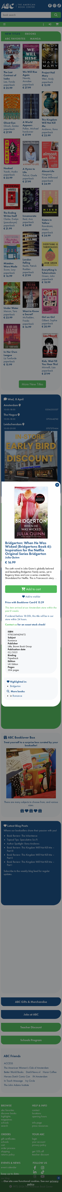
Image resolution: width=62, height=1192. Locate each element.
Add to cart (31, 589)
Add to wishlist (31, 596)
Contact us (11, 624)
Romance (17, 695)
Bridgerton (15, 686)
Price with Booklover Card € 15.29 (24, 602)
